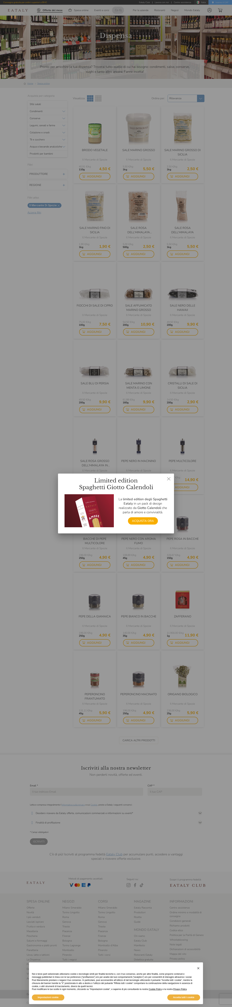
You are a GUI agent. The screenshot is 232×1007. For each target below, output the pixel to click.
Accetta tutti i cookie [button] (183, 1003)
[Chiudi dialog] (168, 478)
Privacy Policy (180, 995)
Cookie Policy (155, 995)
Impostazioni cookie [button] (48, 1003)
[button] (198, 974)
